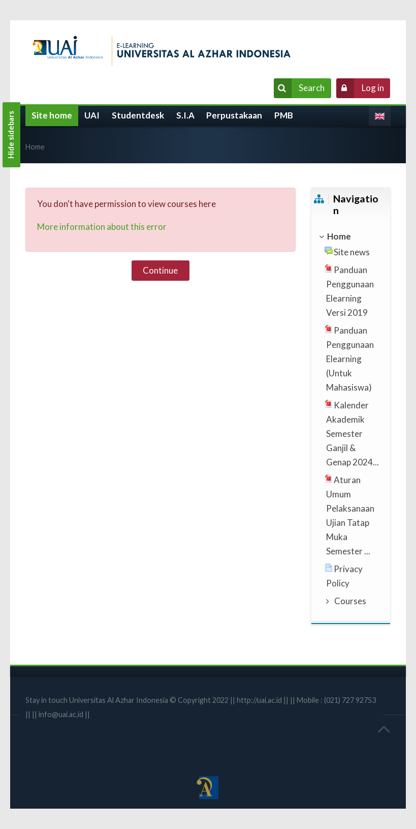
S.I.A (185, 115)
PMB (283, 115)
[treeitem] (350, 236)
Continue (160, 270)
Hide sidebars (11, 135)
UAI (92, 115)
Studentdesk (138, 115)
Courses (350, 601)
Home (35, 146)
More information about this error (102, 226)
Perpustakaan (234, 115)
